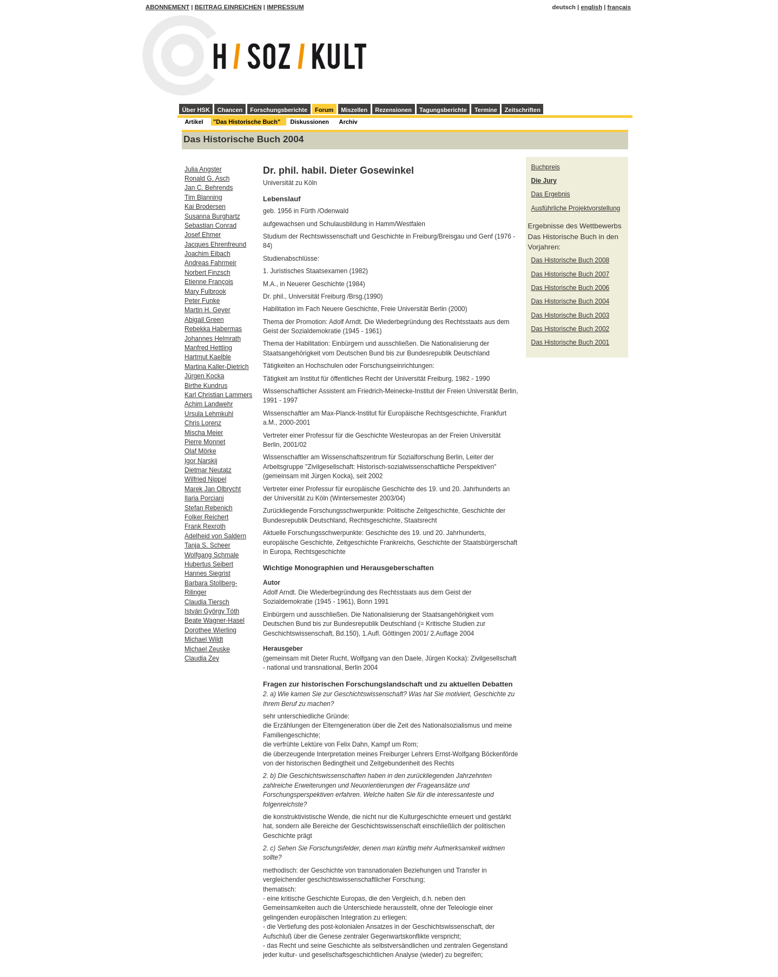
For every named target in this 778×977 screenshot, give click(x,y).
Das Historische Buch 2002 (570, 329)
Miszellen (354, 110)
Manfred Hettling (208, 348)
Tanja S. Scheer (207, 545)
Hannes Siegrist (207, 573)
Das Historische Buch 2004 (570, 301)
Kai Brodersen (205, 206)
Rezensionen (393, 110)
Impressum (285, 7)
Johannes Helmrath (212, 338)
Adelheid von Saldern (215, 536)
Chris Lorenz (202, 423)
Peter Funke (202, 301)
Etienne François (208, 282)
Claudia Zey (201, 658)
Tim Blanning (203, 197)
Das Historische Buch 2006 (570, 288)
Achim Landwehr (208, 404)
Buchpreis (545, 167)
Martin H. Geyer (207, 310)
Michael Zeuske (207, 649)
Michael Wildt (203, 639)
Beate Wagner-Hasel (214, 620)
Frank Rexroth (205, 526)
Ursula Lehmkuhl (208, 414)
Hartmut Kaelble (207, 357)
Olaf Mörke (200, 451)
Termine (485, 110)
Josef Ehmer (202, 235)
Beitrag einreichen (228, 7)
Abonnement (167, 7)
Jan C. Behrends (208, 188)
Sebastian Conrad (210, 225)
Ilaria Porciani (204, 498)
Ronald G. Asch (206, 178)
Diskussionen (310, 121)
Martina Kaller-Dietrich (216, 367)
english (591, 7)
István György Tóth (211, 611)
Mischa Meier (203, 433)
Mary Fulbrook (205, 291)
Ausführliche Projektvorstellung (576, 208)
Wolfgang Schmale (211, 555)
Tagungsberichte (443, 110)
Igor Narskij (200, 461)
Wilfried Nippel (205, 479)
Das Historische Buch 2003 (570, 315)
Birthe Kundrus (205, 386)
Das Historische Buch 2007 (570, 274)
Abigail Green (204, 320)
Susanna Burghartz (212, 216)
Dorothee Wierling (210, 630)
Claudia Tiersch (206, 602)
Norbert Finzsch (207, 272)
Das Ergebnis (550, 194)
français (619, 7)
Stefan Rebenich (208, 508)
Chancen (229, 110)
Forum (324, 110)
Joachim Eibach (207, 254)
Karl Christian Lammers (218, 395)
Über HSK (196, 110)
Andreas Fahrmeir (210, 263)
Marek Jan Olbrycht (212, 489)
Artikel (193, 121)
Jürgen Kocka (204, 376)
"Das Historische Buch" (246, 121)
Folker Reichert (206, 517)
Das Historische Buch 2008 (570, 260)
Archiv (348, 121)
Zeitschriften (522, 110)
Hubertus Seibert (208, 564)
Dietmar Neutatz (208, 470)
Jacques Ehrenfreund (215, 244)
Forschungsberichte (278, 110)
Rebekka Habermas (213, 329)
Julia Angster (203, 169)
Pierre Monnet (204, 442)
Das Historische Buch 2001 (570, 342)
